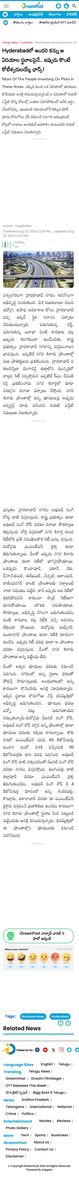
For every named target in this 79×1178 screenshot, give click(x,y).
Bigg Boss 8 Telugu (49, 1092)
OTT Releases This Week (26, 1085)
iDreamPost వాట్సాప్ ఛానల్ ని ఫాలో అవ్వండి (42, 936)
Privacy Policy (17, 1149)
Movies (45, 1121)
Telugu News (10, 42)
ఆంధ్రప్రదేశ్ (35, 14)
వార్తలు (18, 14)
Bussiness (59, 1135)
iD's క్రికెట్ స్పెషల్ (16, 1092)
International (41, 1107)
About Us (41, 1142)
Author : (17, 226)
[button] (68, 1023)
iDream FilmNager (46, 1078)
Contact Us (44, 1149)
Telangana (15, 1107)
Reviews (64, 1121)
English (47, 1064)
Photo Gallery (17, 1128)
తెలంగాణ (55, 14)
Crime (11, 1114)
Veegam (47, 1169)
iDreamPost (15, 1078)
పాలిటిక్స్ (72, 14)
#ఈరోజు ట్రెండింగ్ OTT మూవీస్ (57, 22)
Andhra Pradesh (35, 1100)
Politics (28, 1114)
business (26, 42)
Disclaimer (15, 1156)
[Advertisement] (39, 180)
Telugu (64, 1064)
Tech (25, 1135)
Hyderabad (60, 1016)
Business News (33, 1016)
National (64, 1107)
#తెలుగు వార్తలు (23, 22)
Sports (40, 1135)
